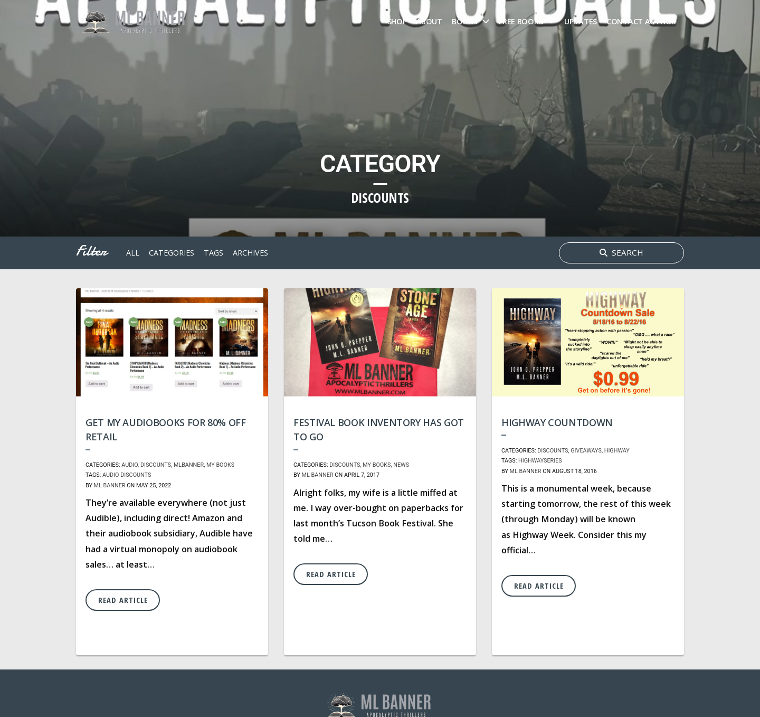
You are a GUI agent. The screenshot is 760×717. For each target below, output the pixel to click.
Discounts (155, 464)
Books (465, 21)
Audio (129, 464)
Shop (397, 21)
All (132, 253)
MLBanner (189, 464)
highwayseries (540, 460)
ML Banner (110, 485)
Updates (580, 21)
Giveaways (586, 450)
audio (110, 474)
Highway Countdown (557, 422)
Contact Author (641, 21)
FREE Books (521, 21)
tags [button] (213, 253)
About (429, 21)
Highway (617, 450)
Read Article (123, 600)
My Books (220, 464)
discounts (135, 474)
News (401, 464)
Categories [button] (171, 253)
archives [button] (250, 253)
